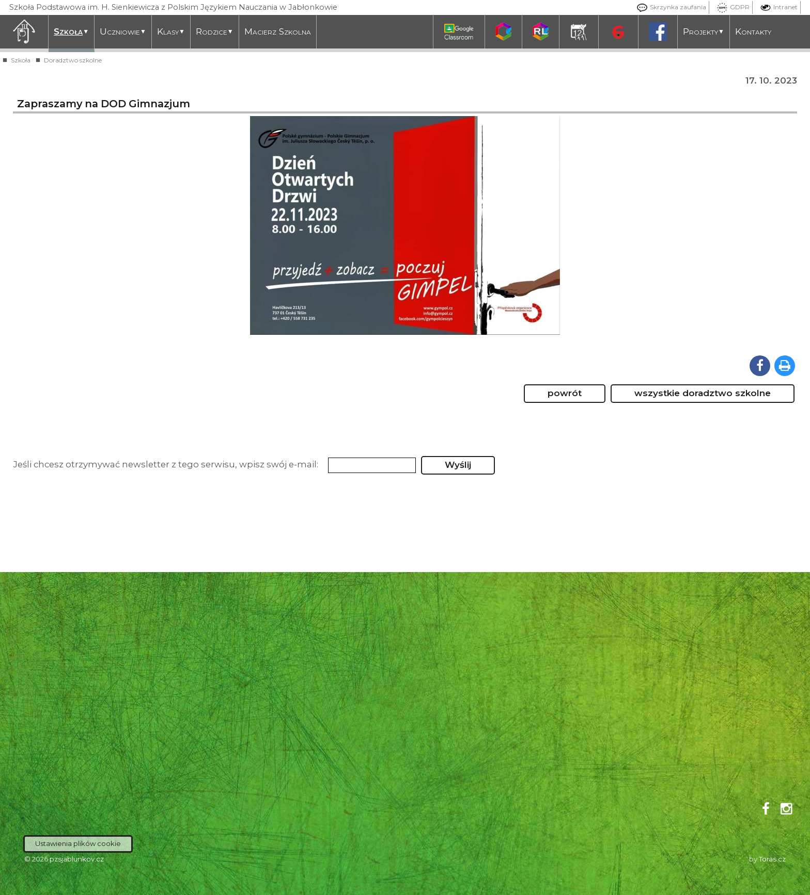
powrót (565, 393)
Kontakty (753, 31)
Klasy (171, 31)
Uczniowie (123, 31)
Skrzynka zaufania (669, 7)
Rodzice (214, 31)
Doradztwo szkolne (73, 60)
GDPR (731, 7)
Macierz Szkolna (277, 31)
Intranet (776, 7)
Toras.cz (772, 859)
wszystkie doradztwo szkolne (702, 393)
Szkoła (71, 31)
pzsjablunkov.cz (77, 859)
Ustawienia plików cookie (78, 843)
